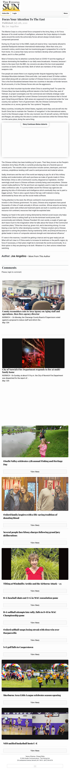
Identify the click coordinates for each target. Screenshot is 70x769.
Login (14, 13)
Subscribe (5, 13)
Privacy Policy (40, 756)
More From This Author (39, 256)
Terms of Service (30, 756)
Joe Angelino (19, 256)
